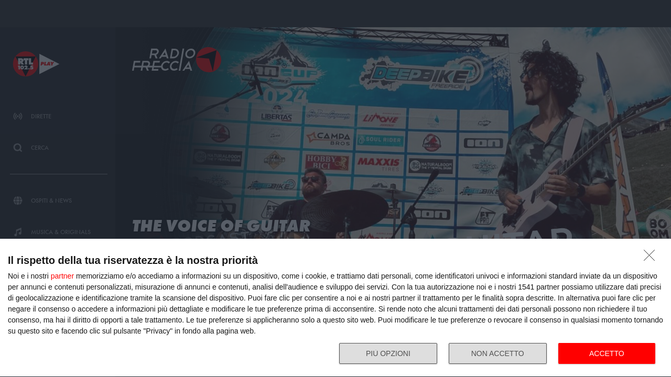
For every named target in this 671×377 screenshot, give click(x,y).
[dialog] (335, 308)
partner (62, 276)
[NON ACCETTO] (652, 258)
